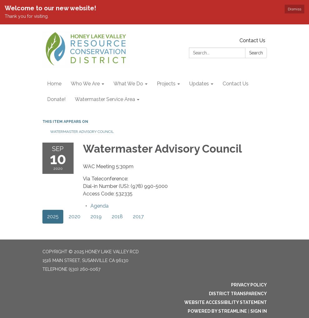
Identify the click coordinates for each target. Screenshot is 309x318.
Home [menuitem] (54, 84)
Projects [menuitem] (166, 84)
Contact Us (252, 40)
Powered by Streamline (217, 311)
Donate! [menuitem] (56, 99)
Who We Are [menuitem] (85, 84)
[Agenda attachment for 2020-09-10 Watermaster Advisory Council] (99, 206)
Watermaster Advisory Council (82, 131)
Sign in (258, 311)
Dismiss (294, 9)
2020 (74, 217)
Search (256, 52)
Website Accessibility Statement (225, 302)
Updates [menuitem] (199, 84)
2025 (53, 217)
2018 (117, 217)
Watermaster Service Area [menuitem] (105, 99)
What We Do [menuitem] (128, 84)
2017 (138, 217)
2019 (96, 217)
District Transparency (238, 293)
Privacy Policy (249, 284)
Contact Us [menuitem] (236, 84)
